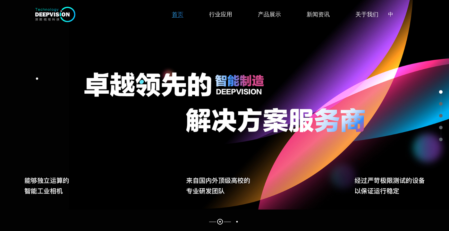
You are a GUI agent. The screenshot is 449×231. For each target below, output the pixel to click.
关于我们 (366, 14)
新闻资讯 (318, 14)
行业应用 (220, 14)
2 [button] (237, 222)
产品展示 (269, 14)
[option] (224, 115)
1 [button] (220, 222)
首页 (177, 14)
